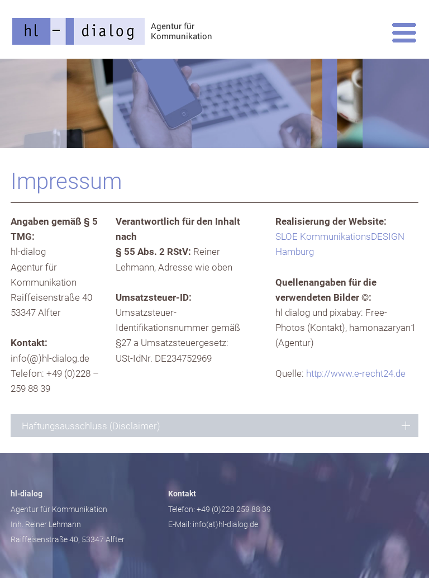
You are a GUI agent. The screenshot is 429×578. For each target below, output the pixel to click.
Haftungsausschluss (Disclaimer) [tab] (91, 426)
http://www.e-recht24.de (356, 373)
